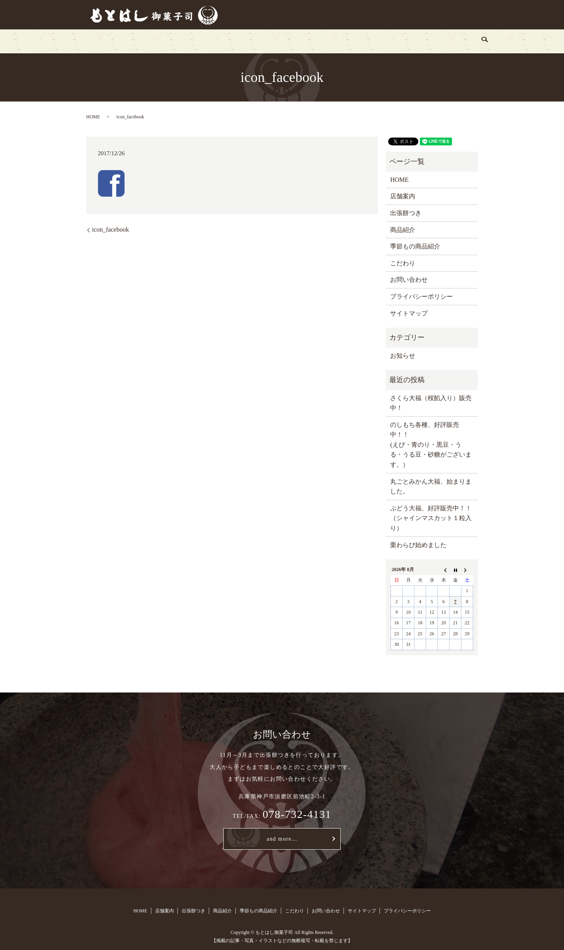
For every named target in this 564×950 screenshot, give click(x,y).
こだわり (355, 41)
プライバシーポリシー (421, 296)
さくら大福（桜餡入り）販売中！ (431, 403)
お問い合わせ (402, 41)
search (442, 41)
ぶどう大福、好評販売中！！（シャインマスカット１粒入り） (431, 518)
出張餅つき (207, 41)
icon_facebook (110, 229)
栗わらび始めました (418, 545)
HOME (126, 41)
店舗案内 (163, 41)
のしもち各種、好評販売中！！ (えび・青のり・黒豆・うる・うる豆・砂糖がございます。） (431, 444)
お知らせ (402, 355)
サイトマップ (409, 313)
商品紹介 (250, 41)
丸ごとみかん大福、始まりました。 (431, 486)
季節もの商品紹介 (303, 41)
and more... (282, 839)
